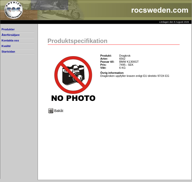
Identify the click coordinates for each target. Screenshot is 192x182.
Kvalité (6, 46)
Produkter (8, 29)
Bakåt (58, 111)
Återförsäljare (11, 34)
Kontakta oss (10, 40)
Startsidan (8, 51)
